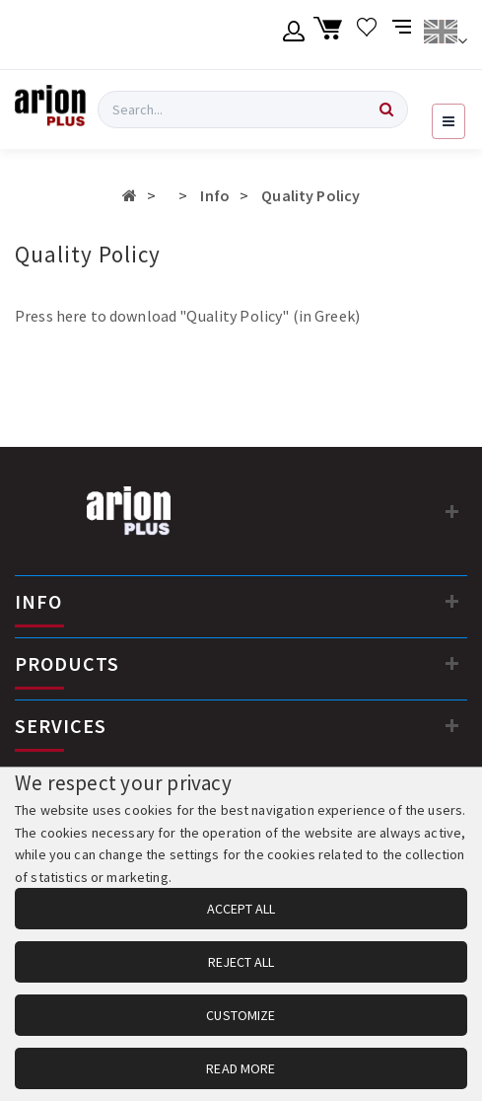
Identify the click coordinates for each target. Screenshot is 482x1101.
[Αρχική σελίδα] (129, 195)
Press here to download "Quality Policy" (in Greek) (187, 316)
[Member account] (294, 34)
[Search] (386, 109)
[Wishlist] (367, 34)
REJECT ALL (241, 962)
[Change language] (445, 34)
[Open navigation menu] (448, 121)
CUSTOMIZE (240, 1015)
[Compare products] (403, 34)
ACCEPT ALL (241, 909)
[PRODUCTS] (452, 663)
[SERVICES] (452, 725)
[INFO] (452, 601)
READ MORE (240, 1068)
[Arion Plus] (50, 109)
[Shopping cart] (330, 34)
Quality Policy (310, 195)
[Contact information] (452, 511)
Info (215, 195)
